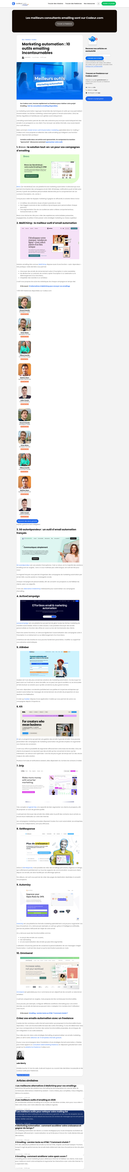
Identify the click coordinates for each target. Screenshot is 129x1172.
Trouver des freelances (73, 4)
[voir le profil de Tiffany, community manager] (50, 350)
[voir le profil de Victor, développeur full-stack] (50, 328)
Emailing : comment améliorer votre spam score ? (41, 1156)
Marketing (28, 39)
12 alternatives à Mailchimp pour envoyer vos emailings (49, 286)
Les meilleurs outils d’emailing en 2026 (35, 1100)
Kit (17, 739)
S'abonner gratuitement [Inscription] (94, 58)
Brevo (22, 147)
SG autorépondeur (23, 565)
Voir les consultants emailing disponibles (42, 106)
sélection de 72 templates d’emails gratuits (46, 1038)
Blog (23, 39)
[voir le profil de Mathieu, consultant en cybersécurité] (50, 373)
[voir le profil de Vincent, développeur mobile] (50, 305)
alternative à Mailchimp (32, 589)
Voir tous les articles (22, 1075)
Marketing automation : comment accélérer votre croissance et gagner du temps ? (48, 1127)
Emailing (34, 39)
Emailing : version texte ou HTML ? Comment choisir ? (48, 1013)
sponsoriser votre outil (54, 142)
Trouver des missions (55, 4)
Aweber (27, 699)
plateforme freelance (33, 1047)
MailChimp (42, 264)
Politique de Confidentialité (94, 66)
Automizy (20, 924)
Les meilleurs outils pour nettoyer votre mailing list (41, 1111)
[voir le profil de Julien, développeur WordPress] (50, 395)
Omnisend (20, 992)
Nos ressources (89, 4)
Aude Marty (26, 57)
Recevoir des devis (27, 521)
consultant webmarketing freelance (45, 1045)
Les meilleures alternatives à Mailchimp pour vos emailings (45, 1085)
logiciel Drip (32, 807)
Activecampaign (22, 623)
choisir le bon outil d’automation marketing (43, 130)
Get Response (28, 868)
